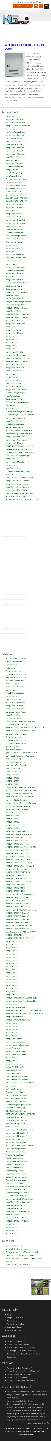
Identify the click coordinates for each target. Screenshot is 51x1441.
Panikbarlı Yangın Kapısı (15, 132)
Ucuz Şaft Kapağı (13, 768)
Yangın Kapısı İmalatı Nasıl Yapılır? (19, 1199)
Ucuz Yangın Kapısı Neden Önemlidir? (21, 1255)
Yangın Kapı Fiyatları (14, 1039)
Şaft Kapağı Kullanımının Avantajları (20, 756)
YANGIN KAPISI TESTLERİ (17, 853)
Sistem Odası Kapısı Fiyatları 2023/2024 (22, 499)
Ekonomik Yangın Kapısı (15, 254)
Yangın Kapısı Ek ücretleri (16, 1136)
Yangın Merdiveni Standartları (18, 126)
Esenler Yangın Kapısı (14, 1183)
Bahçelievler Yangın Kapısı (16, 1161)
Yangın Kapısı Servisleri (15, 220)
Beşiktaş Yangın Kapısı (15, 1170)
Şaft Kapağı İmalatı (13, 746)
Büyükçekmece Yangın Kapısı (18, 1186)
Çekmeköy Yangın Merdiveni (17, 1192)
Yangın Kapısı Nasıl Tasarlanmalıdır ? (20, 894)
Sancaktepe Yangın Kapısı (16, 179)
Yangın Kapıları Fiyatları (15, 1017)
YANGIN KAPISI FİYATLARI (17, 317)
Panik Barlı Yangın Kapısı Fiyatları (19, 430)
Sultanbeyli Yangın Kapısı (16, 188)
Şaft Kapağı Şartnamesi (15, 762)
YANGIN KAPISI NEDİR (16, 888)
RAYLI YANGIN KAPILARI (16, 1095)
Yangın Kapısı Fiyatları (15, 213)
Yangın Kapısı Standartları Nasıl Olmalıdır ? (23, 1371)
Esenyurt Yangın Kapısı (15, 1189)
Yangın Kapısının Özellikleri (17, 809)
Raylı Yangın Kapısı (13, 396)
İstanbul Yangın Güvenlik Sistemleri (20, 415)
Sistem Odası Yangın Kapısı (17, 402)
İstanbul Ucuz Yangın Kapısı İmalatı (20, 452)
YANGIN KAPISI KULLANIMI (18, 907)
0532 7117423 (23, 5)
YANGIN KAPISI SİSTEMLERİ (18, 872)
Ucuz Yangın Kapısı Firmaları (17, 484)
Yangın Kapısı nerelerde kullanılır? (19, 1145)
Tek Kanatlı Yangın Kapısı (16, 257)
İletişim (10, 1314)
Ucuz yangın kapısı (13, 1070)
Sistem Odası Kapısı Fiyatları (17, 1249)
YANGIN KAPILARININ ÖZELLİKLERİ (21, 998)
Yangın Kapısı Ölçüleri (15, 367)
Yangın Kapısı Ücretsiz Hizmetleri (19, 1130)
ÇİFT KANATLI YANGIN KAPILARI (20, 721)
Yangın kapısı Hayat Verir (16, 1054)
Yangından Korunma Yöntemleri (19, 793)
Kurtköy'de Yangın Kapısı (16, 677)
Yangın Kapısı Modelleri (15, 462)
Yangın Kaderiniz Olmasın (16, 1042)
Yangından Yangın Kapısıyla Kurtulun (21, 790)
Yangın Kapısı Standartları (16, 869)
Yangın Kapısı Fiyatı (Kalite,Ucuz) (19, 490)
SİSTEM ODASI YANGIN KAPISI (19, 446)
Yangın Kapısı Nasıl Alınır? (16, 355)
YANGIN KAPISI (13, 295)
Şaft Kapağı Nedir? (13, 759)
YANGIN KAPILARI (14, 935)
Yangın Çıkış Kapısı (13, 1048)
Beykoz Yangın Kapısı (14, 1167)
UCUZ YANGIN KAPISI (15, 298)
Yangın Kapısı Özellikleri (15, 122)
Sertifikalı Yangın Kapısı (15, 138)
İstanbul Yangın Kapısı (15, 166)
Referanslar (10, 668)
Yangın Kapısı (11, 116)
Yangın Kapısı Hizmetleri (16, 151)
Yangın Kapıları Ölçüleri (15, 1007)
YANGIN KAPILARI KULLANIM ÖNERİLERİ (23, 1010)
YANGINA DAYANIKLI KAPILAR (19, 797)
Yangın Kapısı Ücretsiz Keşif (17, 850)
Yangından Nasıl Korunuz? (16, 1051)
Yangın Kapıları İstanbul (15, 418)
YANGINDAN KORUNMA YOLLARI (20, 731)
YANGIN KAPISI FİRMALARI (18, 308)
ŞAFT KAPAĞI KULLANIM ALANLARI (21, 753)
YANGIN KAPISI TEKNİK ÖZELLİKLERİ (22, 859)
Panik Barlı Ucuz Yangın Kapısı (18, 455)
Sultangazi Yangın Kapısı (16, 185)
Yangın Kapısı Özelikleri (15, 885)
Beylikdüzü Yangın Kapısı (16, 1180)
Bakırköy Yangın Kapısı (15, 1164)
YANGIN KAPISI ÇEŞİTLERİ (17, 922)
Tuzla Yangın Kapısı (14, 1073)
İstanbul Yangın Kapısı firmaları (18, 1104)
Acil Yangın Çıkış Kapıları (15, 1123)
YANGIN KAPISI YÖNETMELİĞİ (19, 834)
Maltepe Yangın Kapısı (15, 680)
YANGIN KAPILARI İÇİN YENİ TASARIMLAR (24, 1013)
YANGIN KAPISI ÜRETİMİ (17, 841)
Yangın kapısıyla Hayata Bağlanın (19, 1374)
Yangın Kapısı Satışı (13, 1139)
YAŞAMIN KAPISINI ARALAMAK (19, 925)
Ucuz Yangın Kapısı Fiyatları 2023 (19, 487)
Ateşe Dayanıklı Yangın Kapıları (18, 301)
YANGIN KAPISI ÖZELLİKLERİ (18, 881)
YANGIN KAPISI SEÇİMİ (16, 878)
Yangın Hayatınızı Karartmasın (18, 1045)
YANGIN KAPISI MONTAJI (17, 897)
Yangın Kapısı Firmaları (15, 204)
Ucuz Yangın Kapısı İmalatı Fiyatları (20, 477)
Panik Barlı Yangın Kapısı (16, 235)
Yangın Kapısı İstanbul (15, 135)
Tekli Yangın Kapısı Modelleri (17, 1076)
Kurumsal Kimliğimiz (14, 661)
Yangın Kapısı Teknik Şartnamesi (19, 856)
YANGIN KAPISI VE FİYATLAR (18, 837)
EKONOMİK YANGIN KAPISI (18, 1108)
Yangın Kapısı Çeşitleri (15, 163)
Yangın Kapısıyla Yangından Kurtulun (21, 803)
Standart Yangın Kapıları (16, 1092)
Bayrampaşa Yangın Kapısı (16, 1174)
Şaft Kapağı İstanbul (14, 749)
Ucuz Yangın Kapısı (13, 141)
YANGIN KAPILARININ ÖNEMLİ (19, 929)
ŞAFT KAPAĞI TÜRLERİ (16, 765)
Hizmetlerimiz (11, 665)
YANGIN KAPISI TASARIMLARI (19, 863)
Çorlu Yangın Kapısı (14, 242)
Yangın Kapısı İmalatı (14, 119)
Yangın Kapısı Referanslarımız (18, 223)
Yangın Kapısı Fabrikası (15, 147)
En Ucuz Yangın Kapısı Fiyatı (17, 496)
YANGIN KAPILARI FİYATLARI (19, 1020)
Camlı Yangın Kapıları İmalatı (17, 283)
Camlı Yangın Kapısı (14, 144)
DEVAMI (14, 100)
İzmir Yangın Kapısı (13, 176)
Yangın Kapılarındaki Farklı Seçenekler (21, 1001)
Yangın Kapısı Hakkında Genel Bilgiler (21, 1380)
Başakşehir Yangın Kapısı (16, 1177)
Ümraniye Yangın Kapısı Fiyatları (19, 433)
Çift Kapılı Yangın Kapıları (16, 1111)
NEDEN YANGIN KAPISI (16, 1101)
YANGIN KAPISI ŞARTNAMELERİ (20, 866)
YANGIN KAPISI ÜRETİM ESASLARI (21, 847)
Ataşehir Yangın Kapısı (15, 1155)
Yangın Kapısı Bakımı (14, 207)
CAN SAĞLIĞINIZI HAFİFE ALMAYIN (21, 932)
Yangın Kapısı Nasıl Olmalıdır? (18, 481)
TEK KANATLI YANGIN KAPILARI (20, 1083)
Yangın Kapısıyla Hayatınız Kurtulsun (21, 806)
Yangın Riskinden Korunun (16, 800)
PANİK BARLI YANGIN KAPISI (18, 292)
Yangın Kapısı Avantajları (16, 1142)
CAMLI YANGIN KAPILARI (17, 198)
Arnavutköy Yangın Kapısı (16, 1152)
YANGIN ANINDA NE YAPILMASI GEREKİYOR (25, 727)
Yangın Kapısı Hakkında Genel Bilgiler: (21, 910)
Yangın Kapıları (12, 169)
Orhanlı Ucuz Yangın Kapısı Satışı (19, 411)
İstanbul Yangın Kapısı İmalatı (18, 471)
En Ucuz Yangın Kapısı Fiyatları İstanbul (22, 1252)
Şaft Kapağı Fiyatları (14, 195)
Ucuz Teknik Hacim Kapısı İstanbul (20, 493)
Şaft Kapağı (10, 405)
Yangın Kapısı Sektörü (15, 875)
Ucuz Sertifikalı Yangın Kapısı (17, 358)
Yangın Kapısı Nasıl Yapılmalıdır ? (19, 1368)
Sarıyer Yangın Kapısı (14, 182)
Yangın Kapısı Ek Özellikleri (17, 1133)
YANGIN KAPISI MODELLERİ (18, 903)
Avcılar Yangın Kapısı (14, 427)
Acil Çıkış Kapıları (12, 160)
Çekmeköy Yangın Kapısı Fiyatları (19, 449)
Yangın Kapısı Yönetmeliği (16, 389)
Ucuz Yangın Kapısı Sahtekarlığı (18, 1202)
